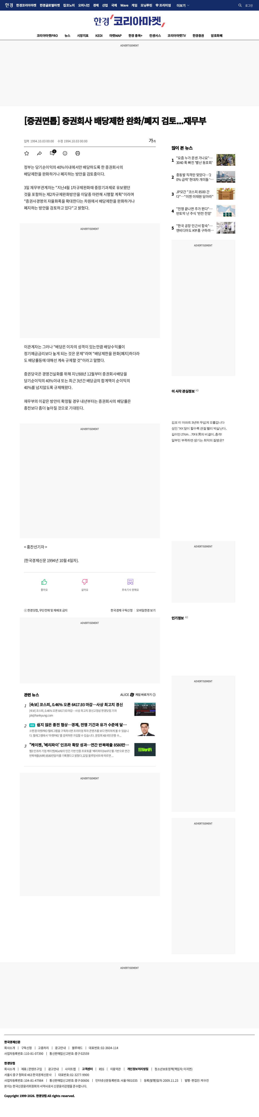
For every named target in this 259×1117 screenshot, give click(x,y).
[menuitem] (27, 153)
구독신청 (26, 1048)
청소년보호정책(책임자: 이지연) (173, 1069)
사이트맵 (70, 1069)
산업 (105, 5)
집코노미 (69, 5)
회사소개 (9, 1048)
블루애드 (77, 1048)
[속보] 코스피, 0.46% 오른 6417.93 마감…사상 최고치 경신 (76, 704)
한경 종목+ (135, 35)
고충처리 (43, 1048)
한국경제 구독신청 (121, 610)
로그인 (249, 5)
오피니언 (84, 5)
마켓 (115, 35)
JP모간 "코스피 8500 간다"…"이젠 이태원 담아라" (195, 194)
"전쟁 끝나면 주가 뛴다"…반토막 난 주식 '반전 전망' (194, 211)
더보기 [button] (181, 5)
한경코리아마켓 (26, 5)
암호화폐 (216, 35)
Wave (124, 5)
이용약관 (115, 1069)
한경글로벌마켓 (50, 5)
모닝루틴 (146, 5)
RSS (101, 1069)
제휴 (24, 1069)
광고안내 (60, 1048)
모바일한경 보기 (145, 610)
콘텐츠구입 (35, 1069)
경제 (96, 5)
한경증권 (198, 35)
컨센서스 (155, 35)
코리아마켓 (47, 35)
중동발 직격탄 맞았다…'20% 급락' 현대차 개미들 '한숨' (194, 179)
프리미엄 (165, 5)
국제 (114, 5)
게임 (134, 5)
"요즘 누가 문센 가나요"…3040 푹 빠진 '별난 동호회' (194, 160)
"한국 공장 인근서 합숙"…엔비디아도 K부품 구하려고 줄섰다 (195, 230)
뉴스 (67, 35)
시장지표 (83, 35)
